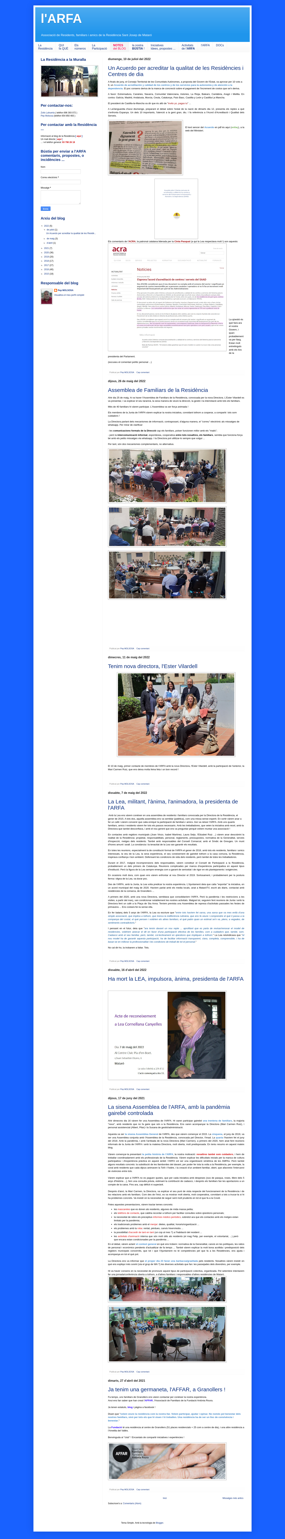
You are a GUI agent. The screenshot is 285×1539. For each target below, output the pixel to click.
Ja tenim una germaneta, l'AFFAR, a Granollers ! (166, 1389)
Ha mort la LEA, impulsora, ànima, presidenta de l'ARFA (176, 979)
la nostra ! (138, 47)
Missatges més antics (232, 1498)
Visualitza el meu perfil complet (69, 295)
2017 (47, 265)
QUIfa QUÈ (63, 47)
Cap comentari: (143, 372)
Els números (80, 47)
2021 (47, 248)
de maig (51, 238)
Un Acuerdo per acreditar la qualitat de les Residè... (71, 233)
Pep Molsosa (47, 115)
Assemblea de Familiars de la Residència (158, 390)
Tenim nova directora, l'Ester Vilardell (152, 666)
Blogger (159, 1523)
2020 (47, 252)
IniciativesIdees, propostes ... (163, 47)
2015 (47, 274)
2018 (47, 261)
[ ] (59, 139)
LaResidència (45, 47)
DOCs (220, 45)
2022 (47, 226)
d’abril (50, 243)
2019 (47, 256)
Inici (165, 1498)
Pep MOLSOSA (65, 290)
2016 (47, 269)
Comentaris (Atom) (132, 1503)
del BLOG (119, 47)
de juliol (51, 229)
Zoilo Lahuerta (48, 112)
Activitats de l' (188, 47)
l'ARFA (205, 45)
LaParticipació (99, 47)
